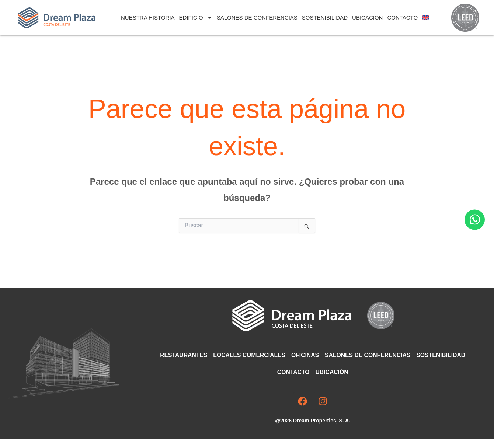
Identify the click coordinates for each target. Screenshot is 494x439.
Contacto (402, 17)
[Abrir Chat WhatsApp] (475, 219)
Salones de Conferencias (257, 17)
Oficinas (305, 355)
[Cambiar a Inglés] (425, 17)
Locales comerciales (248, 355)
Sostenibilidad (325, 17)
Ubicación (367, 17)
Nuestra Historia (148, 17)
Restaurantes (181, 355)
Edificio (195, 17)
